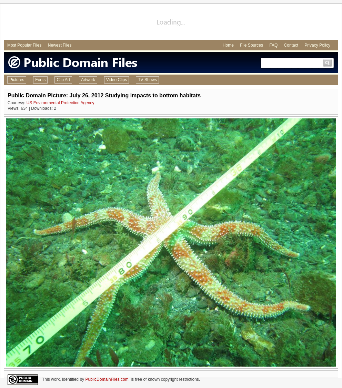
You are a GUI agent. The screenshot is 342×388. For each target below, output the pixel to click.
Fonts (40, 79)
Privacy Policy (317, 45)
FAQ (273, 45)
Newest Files (60, 45)
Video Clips (116, 79)
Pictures (16, 79)
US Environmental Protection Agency (60, 102)
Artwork (88, 79)
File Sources (251, 45)
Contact (291, 45)
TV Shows (147, 79)
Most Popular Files (24, 45)
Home (228, 45)
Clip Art (63, 79)
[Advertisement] (171, 22)
